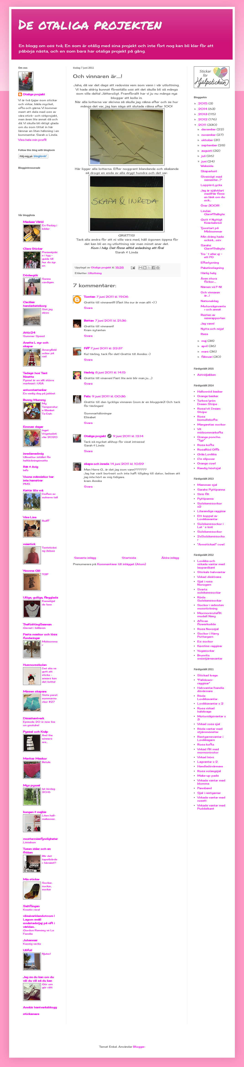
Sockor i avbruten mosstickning (210, 606)
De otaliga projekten (90, 24)
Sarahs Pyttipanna (211, 489)
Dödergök (30, 275)
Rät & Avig (30, 466)
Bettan (89, 320)
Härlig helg (208, 273)
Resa (204, 334)
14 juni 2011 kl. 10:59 (127, 464)
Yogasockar (205, 650)
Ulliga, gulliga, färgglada (40, 597)
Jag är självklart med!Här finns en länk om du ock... (213, 195)
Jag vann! (207, 323)
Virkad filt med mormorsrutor (208, 750)
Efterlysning (210, 262)
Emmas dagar (33, 426)
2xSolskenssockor (211, 538)
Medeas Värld (33, 222)
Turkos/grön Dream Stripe (207, 402)
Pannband (204, 788)
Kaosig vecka (32, 943)
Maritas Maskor (35, 758)
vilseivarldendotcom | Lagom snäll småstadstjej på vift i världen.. (39, 921)
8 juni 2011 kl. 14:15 (110, 372)
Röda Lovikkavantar (207, 697)
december (209, 129)
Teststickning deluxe (49, 549)
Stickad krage (207, 675)
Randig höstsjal (209, 468)
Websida (207, 166)
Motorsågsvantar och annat (213, 307)
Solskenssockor (209, 531)
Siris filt (203, 494)
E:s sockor (205, 641)
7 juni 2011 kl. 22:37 (106, 348)
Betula (46, 762)
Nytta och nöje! (212, 328)
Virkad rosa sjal (208, 724)
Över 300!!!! (210, 205)
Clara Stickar (32, 248)
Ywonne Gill (31, 570)
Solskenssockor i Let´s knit (210, 525)
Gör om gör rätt (47, 986)
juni (204, 161)
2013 (203, 114)
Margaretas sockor (211, 424)
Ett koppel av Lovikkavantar (207, 517)
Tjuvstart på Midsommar (211, 229)
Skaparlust (209, 171)
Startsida (129, 557)
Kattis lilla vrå (33, 490)
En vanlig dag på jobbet (39, 393)
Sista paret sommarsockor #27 (49, 698)
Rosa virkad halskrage (206, 710)
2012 (203, 119)
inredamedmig (33, 453)
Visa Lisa (29, 517)
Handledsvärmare (210, 766)
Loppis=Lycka (211, 185)
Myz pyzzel (31, 785)
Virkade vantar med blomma (211, 782)
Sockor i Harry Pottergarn (208, 635)
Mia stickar (31, 879)
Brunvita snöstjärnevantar (209, 657)
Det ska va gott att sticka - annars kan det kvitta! (49, 675)
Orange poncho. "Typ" (209, 438)
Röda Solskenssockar (209, 599)
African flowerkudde (206, 622)
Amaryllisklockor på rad (49, 353)
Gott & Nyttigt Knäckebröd (211, 221)
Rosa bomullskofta (207, 418)
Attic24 (29, 332)
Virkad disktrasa (209, 577)
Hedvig (89, 372)
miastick (29, 544)
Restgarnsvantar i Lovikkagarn (210, 738)
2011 (202, 124)
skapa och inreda (96, 464)
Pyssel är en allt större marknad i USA (38, 382)
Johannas (30, 940)
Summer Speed (34, 336)
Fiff (86, 348)
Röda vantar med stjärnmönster (210, 730)
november (209, 134)
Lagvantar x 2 (207, 761)
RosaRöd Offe (208, 449)
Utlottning (94, 273)
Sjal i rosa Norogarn (204, 583)
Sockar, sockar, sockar (47, 886)
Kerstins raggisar (209, 646)
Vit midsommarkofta (210, 430)
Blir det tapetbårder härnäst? (49, 859)
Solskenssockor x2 (209, 505)
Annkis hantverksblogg (40, 1007)
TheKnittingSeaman (37, 624)
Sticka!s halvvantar (211, 572)
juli (204, 156)
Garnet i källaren (34, 627)
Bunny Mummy (34, 400)
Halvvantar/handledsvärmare (210, 689)
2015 (203, 103)
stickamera (31, 1014)
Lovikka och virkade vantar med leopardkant (211, 564)
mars (205, 351)
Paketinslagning (212, 267)
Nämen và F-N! (211, 287)
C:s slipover (206, 459)
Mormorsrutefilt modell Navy (209, 614)
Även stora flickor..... (209, 280)
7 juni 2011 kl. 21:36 (110, 320)
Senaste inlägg (85, 557)
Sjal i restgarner (209, 793)
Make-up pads (208, 775)
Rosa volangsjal (209, 771)
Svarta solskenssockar (209, 591)
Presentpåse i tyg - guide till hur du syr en (49, 259)
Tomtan (89, 296)
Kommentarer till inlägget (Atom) (121, 564)
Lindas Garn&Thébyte (213, 212)
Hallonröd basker (210, 391)
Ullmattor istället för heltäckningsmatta (37, 458)
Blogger (139, 1046)
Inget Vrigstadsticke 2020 (49, 434)
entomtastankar (35, 390)
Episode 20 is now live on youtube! (39, 723)
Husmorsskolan (35, 665)
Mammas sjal (207, 484)
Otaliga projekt (95, 436)
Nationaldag (209, 301)
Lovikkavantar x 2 (210, 703)
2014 (203, 109)
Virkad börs (205, 757)
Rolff (45, 520)
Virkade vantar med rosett (211, 799)
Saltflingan (31, 906)
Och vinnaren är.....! (210, 294)
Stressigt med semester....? (211, 178)
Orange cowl (206, 463)
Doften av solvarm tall (50, 495)
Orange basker (207, 396)
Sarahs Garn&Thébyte (213, 247)
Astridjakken (206, 374)
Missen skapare (34, 691)
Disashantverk (33, 718)
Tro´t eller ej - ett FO (211, 255)
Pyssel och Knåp (35, 731)
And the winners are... (47, 739)
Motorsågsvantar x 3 (211, 718)
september (209, 145)
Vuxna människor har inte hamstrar (38, 478)
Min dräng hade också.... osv (212, 238)
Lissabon (29, 842)
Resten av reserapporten (213, 316)
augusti (207, 150)
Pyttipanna (205, 498)
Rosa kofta (205, 445)
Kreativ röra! (31, 909)
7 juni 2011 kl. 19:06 (112, 296)
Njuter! (46, 953)
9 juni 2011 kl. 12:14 (128, 436)
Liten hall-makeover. (48, 817)
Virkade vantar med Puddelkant (211, 807)
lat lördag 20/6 (48, 790)
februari (207, 356)
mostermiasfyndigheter (40, 839)
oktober (207, 140)
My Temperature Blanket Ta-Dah (50, 408)
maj (204, 340)
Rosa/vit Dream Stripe (209, 410)
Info (25, 470)
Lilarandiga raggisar (211, 511)
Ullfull (27, 950)
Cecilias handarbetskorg (34, 303)
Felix (87, 396)
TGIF (45, 574)
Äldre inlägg (170, 557)
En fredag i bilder (49, 227)
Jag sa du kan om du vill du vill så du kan (38, 978)
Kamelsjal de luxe (48, 602)
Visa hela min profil (32, 139)
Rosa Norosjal (208, 629)
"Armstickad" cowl (211, 544)
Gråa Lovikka (206, 454)
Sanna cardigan (48, 280)
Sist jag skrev (47, 311)
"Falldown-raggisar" (205, 681)
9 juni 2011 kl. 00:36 (109, 396)
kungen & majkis (34, 812)
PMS (26, 484)
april (205, 346)
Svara (88, 308)
